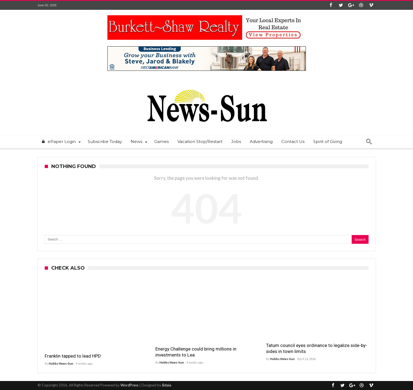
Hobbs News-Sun (61, 363)
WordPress (129, 385)
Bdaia (166, 385)
